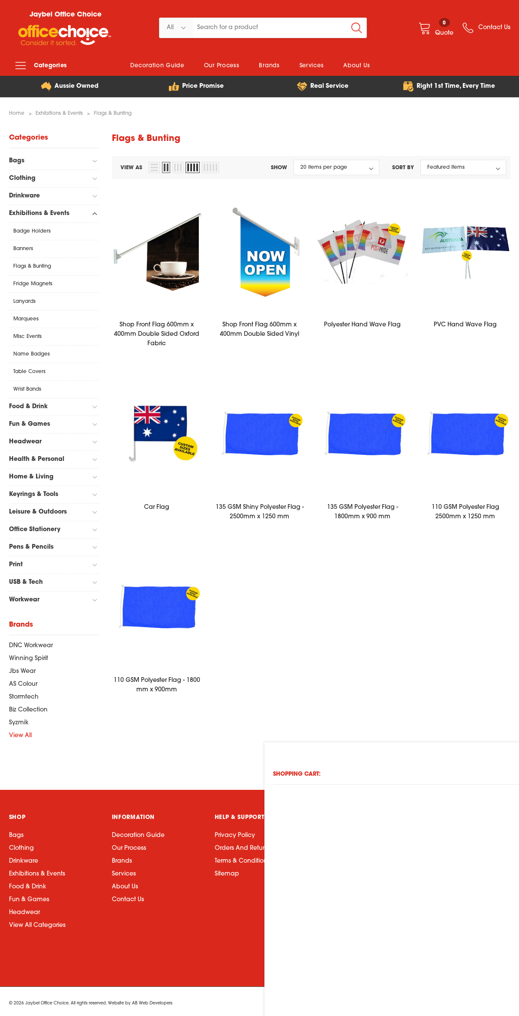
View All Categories (37, 923)
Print (16, 562)
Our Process (129, 846)
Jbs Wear (22, 669)
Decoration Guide (138, 833)
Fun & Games (29, 422)
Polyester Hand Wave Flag (362, 323)
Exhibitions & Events (39, 211)
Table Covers (29, 369)
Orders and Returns (243, 846)
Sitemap (227, 872)
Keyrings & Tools (33, 492)
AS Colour (23, 682)
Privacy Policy (235, 833)
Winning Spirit (28, 656)
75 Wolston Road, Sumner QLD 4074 (373, 870)
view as (131, 165)
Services (124, 872)
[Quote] (435, 27)
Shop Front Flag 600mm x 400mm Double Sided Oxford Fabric (156, 332)
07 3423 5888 (341, 857)
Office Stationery (34, 527)
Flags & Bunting (32, 264)
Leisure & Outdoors (38, 510)
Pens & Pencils (31, 545)
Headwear (25, 439)
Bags (16, 158)
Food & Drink (28, 404)
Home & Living (31, 475)
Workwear (24, 598)
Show (279, 165)
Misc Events (27, 334)
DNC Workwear (31, 643)
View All (20, 733)
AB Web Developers (152, 1000)
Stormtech (24, 695)
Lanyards (24, 299)
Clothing (22, 176)
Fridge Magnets (32, 281)
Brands (122, 859)
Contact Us (128, 897)
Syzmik (19, 720)
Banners (23, 246)
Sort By (403, 165)
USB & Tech (26, 580)
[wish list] (486, 28)
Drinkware (24, 194)
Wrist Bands (27, 387)
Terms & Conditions (242, 859)
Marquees (26, 317)
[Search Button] (356, 28)
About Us (125, 885)
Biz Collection (28, 708)
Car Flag (156, 505)
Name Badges (31, 352)
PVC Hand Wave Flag (465, 323)
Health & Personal (36, 457)
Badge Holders (32, 229)
